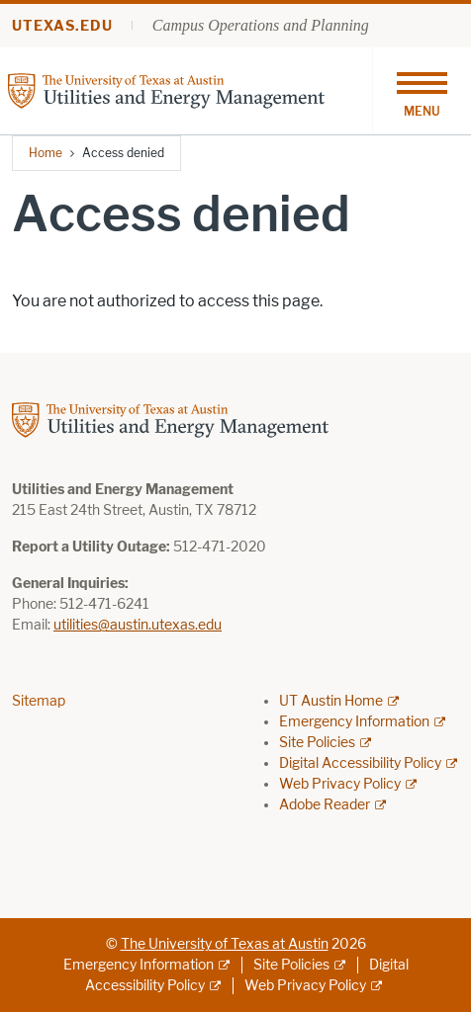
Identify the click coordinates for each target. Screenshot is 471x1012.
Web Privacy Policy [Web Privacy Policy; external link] (340, 784)
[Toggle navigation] (421, 90)
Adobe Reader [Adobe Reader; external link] (324, 805)
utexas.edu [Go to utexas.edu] (62, 26)
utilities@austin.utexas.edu (137, 625)
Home (45, 152)
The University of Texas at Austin (225, 944)
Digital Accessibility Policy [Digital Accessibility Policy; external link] (360, 763)
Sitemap (38, 701)
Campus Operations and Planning (260, 25)
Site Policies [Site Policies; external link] (317, 742)
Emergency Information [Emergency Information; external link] (354, 722)
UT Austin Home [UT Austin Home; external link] (331, 701)
